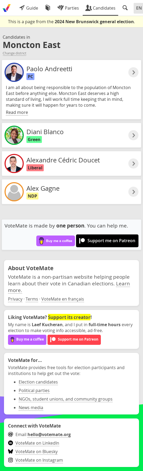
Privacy (15, 299)
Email (39, 434)
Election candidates (38, 382)
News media (31, 407)
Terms (32, 299)
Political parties (34, 390)
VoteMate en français (62, 299)
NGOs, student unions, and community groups (66, 399)
